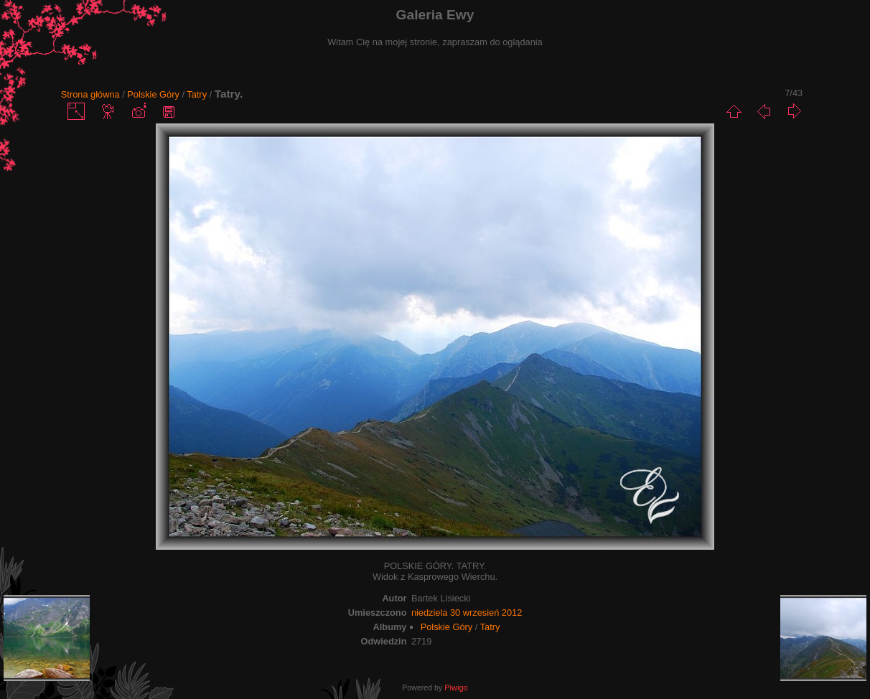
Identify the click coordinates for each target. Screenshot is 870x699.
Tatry (197, 94)
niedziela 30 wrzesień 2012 (466, 612)
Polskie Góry (153, 94)
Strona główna (90, 94)
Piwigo (455, 687)
